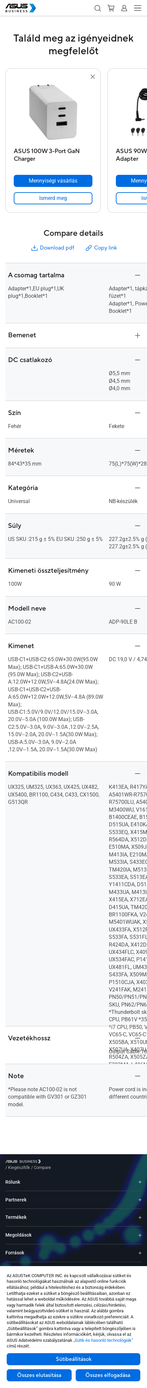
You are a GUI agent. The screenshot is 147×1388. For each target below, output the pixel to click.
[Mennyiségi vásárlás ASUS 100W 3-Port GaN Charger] (53, 181)
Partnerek (15, 1194)
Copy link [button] (101, 248)
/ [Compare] (78, 1162)
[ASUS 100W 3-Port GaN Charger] (53, 153)
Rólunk (12, 1177)
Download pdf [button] (52, 248)
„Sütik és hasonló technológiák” (103, 1340)
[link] (53, 198)
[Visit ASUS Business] (24, 1162)
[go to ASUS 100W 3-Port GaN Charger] (53, 112)
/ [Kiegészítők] (56, 1162)
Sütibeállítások (73, 1359)
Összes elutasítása (39, 1375)
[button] (97, 8)
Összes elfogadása (107, 1375)
